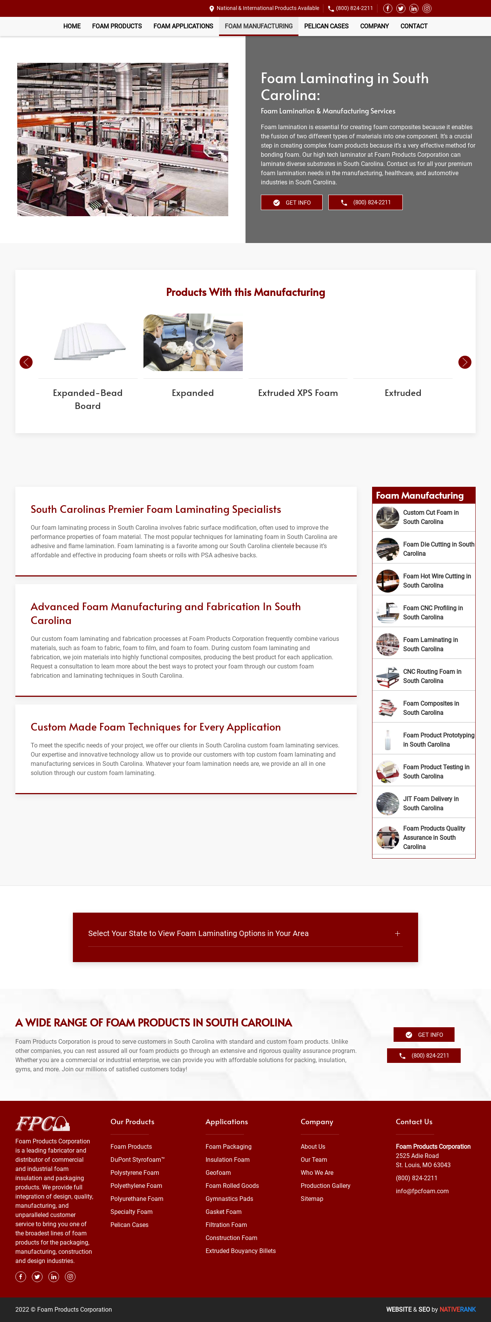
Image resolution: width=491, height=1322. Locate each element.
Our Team (314, 1159)
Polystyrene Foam (134, 1172)
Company (374, 26)
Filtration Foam (226, 1224)
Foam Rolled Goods (232, 1185)
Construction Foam (231, 1238)
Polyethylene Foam (136, 1185)
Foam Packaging (229, 1146)
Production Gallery (326, 1185)
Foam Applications (183, 26)
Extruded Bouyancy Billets (241, 1251)
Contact (414, 26)
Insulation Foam (228, 1159)
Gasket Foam (224, 1211)
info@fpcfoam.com (422, 1191)
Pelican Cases (326, 26)
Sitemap (312, 1198)
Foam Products (117, 26)
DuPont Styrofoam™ (137, 1159)
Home (72, 26)
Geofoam (218, 1172)
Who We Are (317, 1172)
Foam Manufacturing (259, 26)
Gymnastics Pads (229, 1198)
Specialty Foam (131, 1211)
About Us (313, 1146)
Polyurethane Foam (136, 1198)
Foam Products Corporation (433, 1146)
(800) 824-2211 (354, 8)
